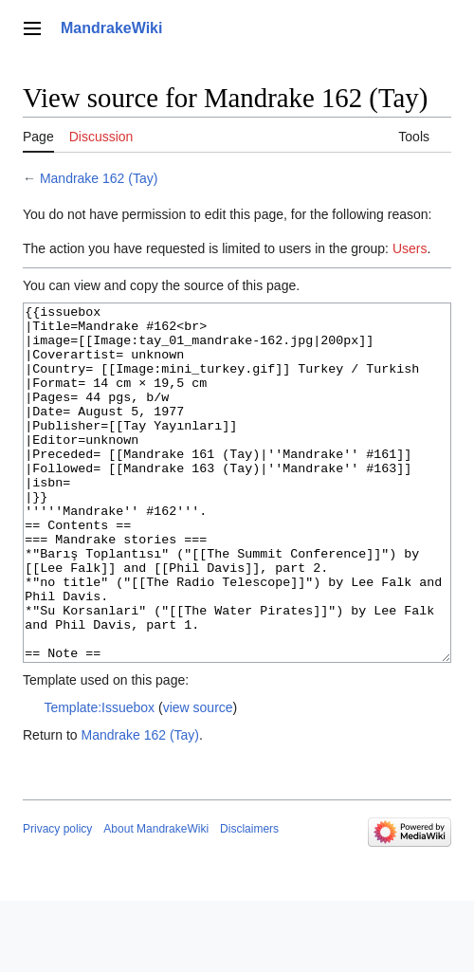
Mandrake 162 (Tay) (99, 178)
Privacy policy (57, 900)
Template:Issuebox (99, 778)
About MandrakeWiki (156, 900)
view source (198, 778)
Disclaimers (249, 900)
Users (410, 248)
